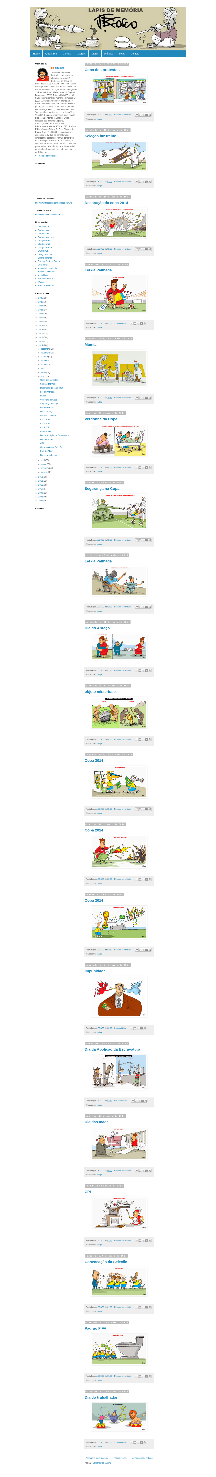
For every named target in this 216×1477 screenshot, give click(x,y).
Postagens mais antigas (142, 1458)
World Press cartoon (47, 285)
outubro (44, 357)
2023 (41, 310)
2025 (41, 302)
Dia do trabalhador (101, 1397)
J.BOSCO (59, 68)
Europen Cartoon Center (49, 261)
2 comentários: (120, 323)
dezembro (45, 349)
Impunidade (95, 971)
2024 (41, 306)
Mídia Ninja (43, 275)
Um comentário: (121, 1101)
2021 (41, 317)
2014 (41, 345)
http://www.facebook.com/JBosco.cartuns (53, 203)
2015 (41, 341)
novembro (45, 353)
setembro (45, 361)
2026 (41, 298)
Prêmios (108, 53)
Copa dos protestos (102, 70)
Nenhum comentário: (123, 115)
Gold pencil (43, 265)
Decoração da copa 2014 (106, 203)
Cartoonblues (44, 233)
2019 (41, 325)
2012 (41, 481)
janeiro (44, 472)
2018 (41, 329)
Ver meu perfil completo (46, 156)
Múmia (90, 344)
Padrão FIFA (95, 1328)
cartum (99, 402)
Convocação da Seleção (106, 1262)
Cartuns (67, 53)
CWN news (43, 251)
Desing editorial (45, 258)
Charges (81, 53)
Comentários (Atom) (102, 1463)
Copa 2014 (94, 760)
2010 (41, 489)
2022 (41, 314)
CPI (88, 1192)
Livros (95, 53)
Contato (135, 53)
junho (43, 372)
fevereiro (45, 468)
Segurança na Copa (102, 488)
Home (36, 53)
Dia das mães (97, 1122)
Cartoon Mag (43, 230)
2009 (41, 493)
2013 (41, 477)
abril (43, 460)
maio (43, 376)
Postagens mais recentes (96, 1458)
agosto (44, 364)
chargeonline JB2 (45, 247)
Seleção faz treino (100, 136)
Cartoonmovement (46, 237)
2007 (41, 500)
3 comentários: (120, 1028)
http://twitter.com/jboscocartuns (49, 215)
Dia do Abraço (97, 628)
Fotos (122, 53)
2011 (41, 485)
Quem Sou (51, 53)
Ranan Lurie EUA (45, 278)
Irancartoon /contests (47, 268)
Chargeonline (44, 240)
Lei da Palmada (98, 270)
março (44, 464)
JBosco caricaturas (46, 272)
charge (99, 119)
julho (43, 369)
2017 (41, 333)
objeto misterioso (100, 692)
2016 (41, 337)
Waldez (41, 282)
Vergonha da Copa (101, 419)
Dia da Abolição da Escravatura (112, 1049)
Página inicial (120, 1458)
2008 (41, 497)
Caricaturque (43, 227)
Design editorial (45, 254)
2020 (41, 321)
